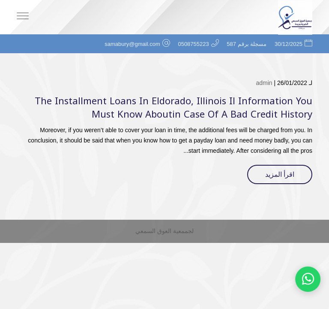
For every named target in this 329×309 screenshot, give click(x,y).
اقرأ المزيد (279, 174)
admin (264, 82)
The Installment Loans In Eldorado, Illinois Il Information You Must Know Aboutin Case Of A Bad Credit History (173, 108)
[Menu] (23, 17)
